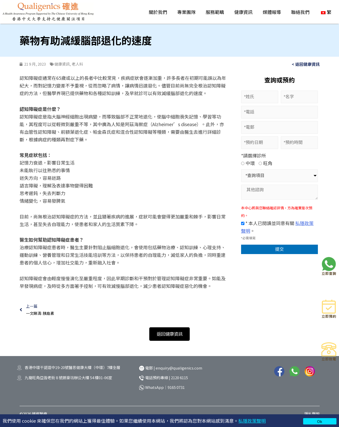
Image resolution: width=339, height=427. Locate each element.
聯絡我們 (300, 12)
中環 (248, 163)
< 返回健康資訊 (306, 64)
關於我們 (158, 12)
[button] (169, 335)
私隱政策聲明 (252, 420)
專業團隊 (186, 12)
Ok (319, 421)
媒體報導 (272, 12)
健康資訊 (243, 12)
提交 (279, 249)
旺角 (265, 163)
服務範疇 (215, 12)
